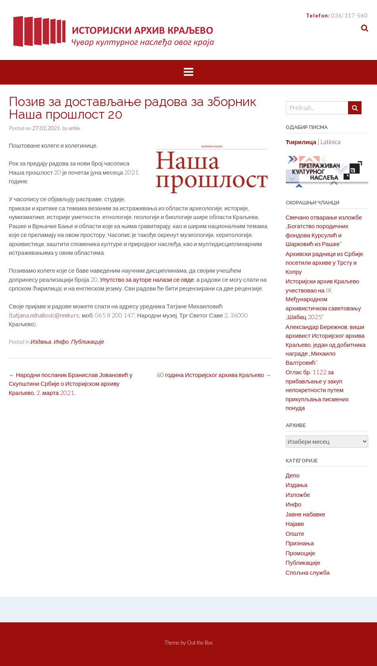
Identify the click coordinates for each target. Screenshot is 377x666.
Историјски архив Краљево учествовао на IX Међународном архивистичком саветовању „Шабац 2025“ (323, 298)
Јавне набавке (305, 514)
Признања (300, 543)
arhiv (74, 128)
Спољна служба (308, 572)
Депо (293, 475)
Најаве (295, 523)
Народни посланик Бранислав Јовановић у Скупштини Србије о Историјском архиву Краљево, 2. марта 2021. (71, 383)
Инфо (61, 341)
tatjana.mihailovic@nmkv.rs (44, 315)
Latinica (330, 141)
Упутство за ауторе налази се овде (147, 279)
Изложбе (298, 494)
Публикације (87, 341)
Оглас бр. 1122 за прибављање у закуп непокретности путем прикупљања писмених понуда (317, 389)
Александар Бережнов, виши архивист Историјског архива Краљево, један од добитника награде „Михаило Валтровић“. (326, 344)
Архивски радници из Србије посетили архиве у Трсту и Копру (324, 262)
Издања (41, 341)
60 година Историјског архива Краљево (214, 374)
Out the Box (200, 642)
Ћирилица (301, 141)
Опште (295, 533)
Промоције (300, 552)
